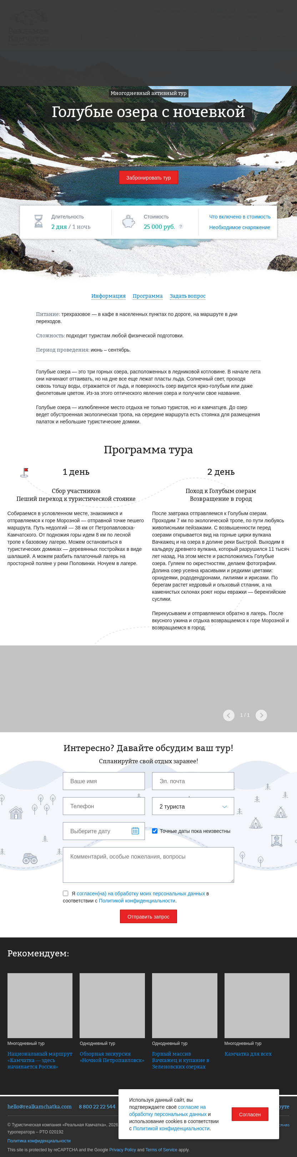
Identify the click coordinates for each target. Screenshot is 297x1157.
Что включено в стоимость (240, 217)
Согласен (250, 1114)
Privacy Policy (122, 1149)
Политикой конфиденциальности (137, 901)
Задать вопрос (188, 296)
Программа (148, 296)
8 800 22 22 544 (97, 1106)
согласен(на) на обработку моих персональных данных (141, 893)
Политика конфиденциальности (39, 1140)
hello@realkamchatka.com (39, 1106)
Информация (108, 296)
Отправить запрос (148, 917)
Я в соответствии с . (136, 897)
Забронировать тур (148, 178)
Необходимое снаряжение (239, 227)
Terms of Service (161, 1149)
